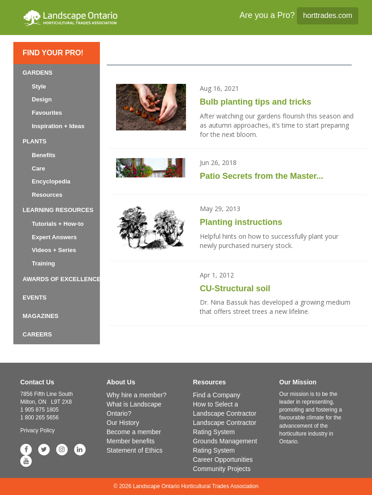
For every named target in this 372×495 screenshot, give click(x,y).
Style (39, 86)
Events (34, 297)
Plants (34, 141)
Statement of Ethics (135, 450)
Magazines (40, 315)
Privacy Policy (37, 430)
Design (42, 99)
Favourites (47, 112)
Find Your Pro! (53, 53)
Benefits (43, 155)
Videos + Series (54, 250)
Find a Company (216, 395)
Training (43, 263)
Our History (123, 422)
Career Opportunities (223, 459)
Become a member (134, 432)
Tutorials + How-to (58, 223)
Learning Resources (58, 209)
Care (38, 168)
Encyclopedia (51, 181)
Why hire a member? (137, 395)
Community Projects (221, 468)
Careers (37, 334)
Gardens (37, 72)
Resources (47, 194)
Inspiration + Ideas (58, 126)
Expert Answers (54, 237)
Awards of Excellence (62, 279)
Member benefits (131, 441)
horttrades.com (327, 15)
